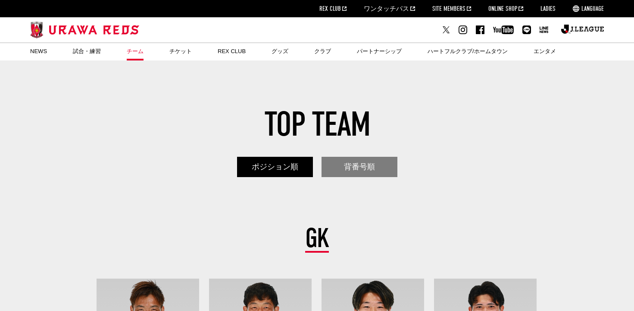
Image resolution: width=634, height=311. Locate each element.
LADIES (548, 9)
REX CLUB (330, 9)
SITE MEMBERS (448, 9)
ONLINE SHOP (502, 9)
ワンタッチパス (386, 9)
